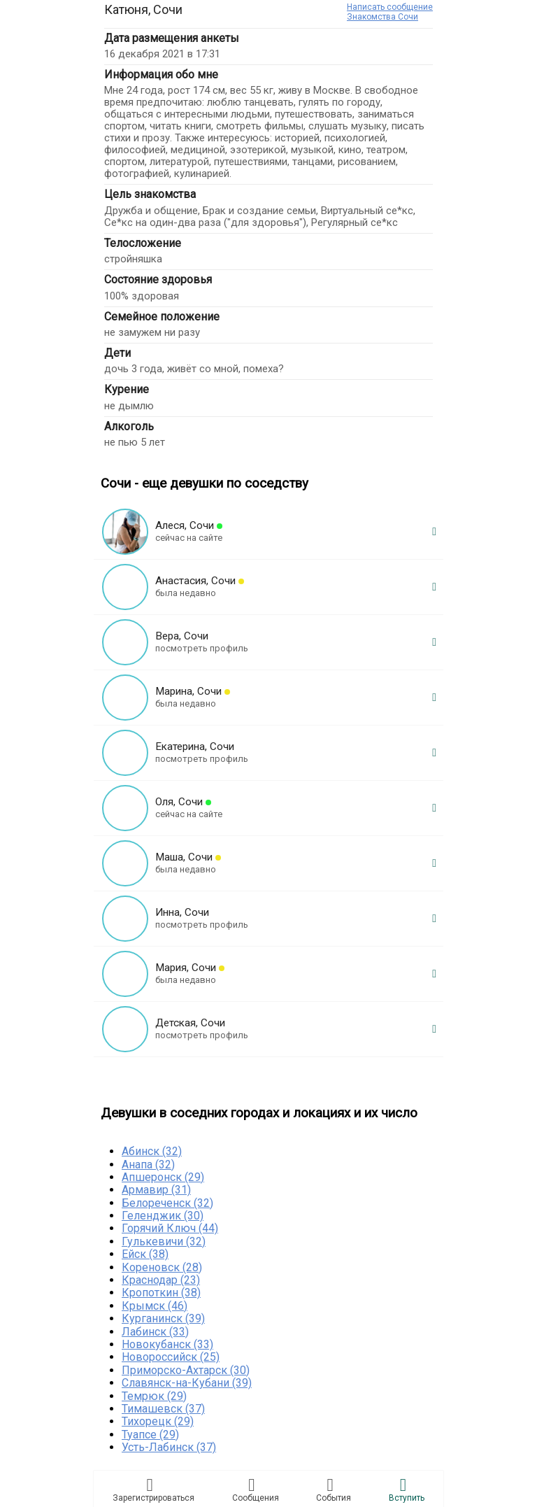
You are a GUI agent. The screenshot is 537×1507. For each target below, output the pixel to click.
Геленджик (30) (162, 1215)
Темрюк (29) (154, 1396)
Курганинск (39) (163, 1318)
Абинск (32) (152, 1151)
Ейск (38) (145, 1254)
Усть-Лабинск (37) (169, 1447)
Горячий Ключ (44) (170, 1228)
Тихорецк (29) (158, 1421)
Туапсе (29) (150, 1434)
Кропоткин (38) (161, 1292)
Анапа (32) (148, 1164)
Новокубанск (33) (167, 1344)
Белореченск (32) (167, 1203)
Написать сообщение (390, 7)
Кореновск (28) (162, 1267)
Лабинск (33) (155, 1331)
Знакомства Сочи (382, 17)
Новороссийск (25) (171, 1357)
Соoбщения (255, 1489)
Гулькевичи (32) (164, 1241)
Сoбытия (333, 1489)
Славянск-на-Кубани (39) (187, 1382)
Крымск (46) (154, 1306)
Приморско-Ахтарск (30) (186, 1370)
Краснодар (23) (161, 1280)
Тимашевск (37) (163, 1408)
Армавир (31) (156, 1189)
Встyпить (406, 1489)
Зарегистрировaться (153, 1489)
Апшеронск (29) (163, 1177)
